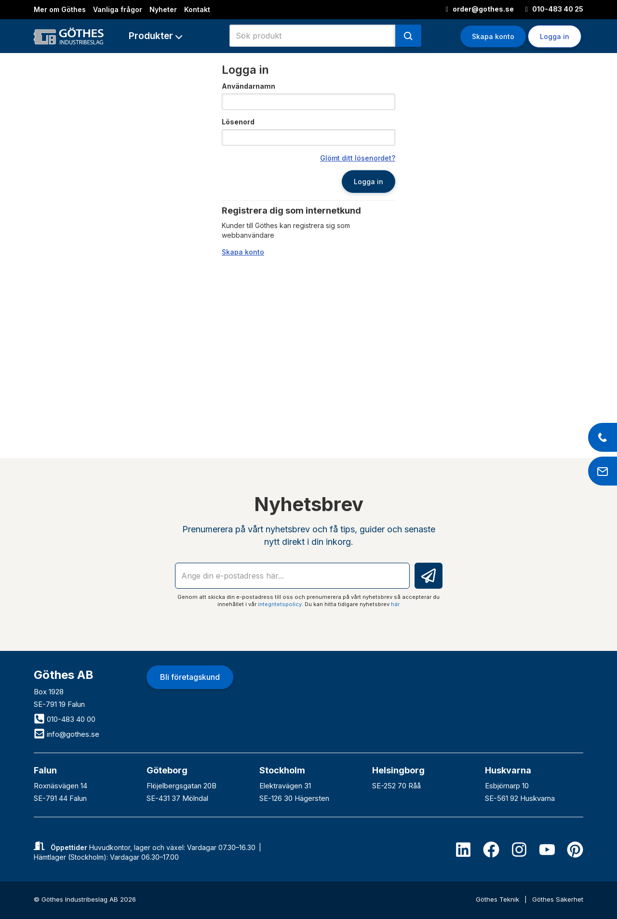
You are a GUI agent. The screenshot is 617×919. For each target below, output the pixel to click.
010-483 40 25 (554, 9)
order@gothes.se (480, 9)
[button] (155, 36)
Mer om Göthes (60, 9)
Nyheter (163, 9)
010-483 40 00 (64, 719)
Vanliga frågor (117, 9)
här (395, 604)
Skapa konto (493, 36)
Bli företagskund (190, 677)
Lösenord (238, 122)
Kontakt (197, 9)
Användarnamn (248, 86)
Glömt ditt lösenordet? (357, 158)
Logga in (554, 36)
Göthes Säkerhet (557, 899)
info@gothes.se (66, 734)
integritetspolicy (280, 604)
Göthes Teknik (498, 899)
